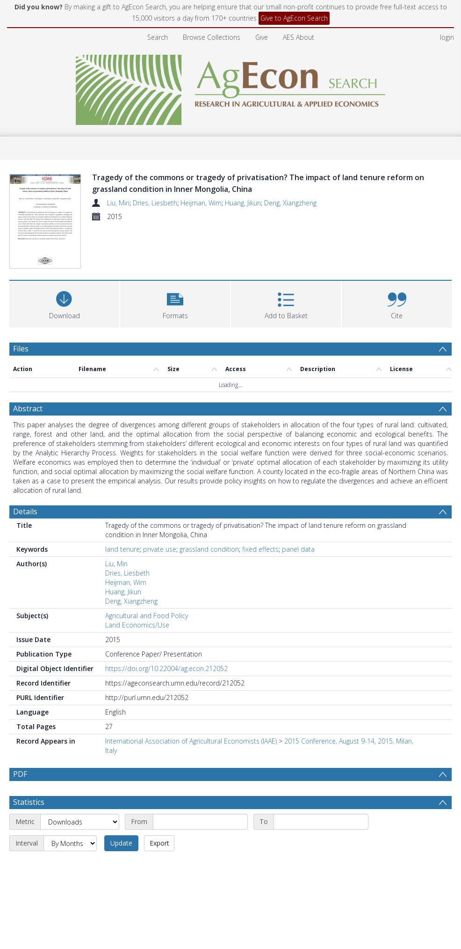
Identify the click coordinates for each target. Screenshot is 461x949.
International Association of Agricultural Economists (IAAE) (191, 741)
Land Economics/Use (137, 624)
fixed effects (260, 549)
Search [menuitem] (157, 37)
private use (159, 549)
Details (25, 511)
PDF (20, 774)
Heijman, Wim (201, 202)
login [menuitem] (447, 37)
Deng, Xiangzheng (290, 202)
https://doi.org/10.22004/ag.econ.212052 (166, 668)
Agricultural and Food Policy (146, 615)
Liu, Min (118, 202)
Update (121, 865)
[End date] (321, 844)
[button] (175, 303)
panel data (298, 549)
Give (261, 37)
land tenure (122, 549)
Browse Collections (211, 37)
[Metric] (79, 844)
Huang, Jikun (243, 202)
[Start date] (200, 844)
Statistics (28, 824)
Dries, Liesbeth (155, 202)
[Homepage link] (231, 87)
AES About (298, 37)
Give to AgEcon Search (294, 18)
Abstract (28, 408)
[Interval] (70, 866)
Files (21, 348)
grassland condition (209, 549)
